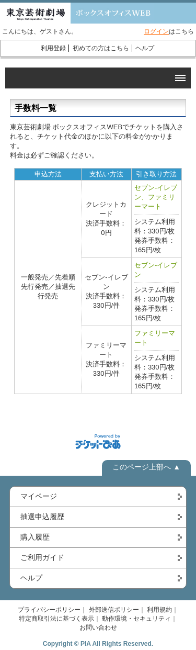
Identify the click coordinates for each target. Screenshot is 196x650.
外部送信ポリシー (114, 609)
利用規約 (159, 609)
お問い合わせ (98, 627)
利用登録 (53, 48)
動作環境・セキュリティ (136, 618)
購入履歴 (35, 537)
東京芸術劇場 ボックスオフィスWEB (77, 13)
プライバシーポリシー (49, 609)
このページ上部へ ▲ (146, 467)
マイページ (38, 496)
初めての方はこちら (101, 48)
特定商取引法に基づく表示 (56, 618)
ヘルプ (144, 48)
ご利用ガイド (42, 557)
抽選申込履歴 (42, 516)
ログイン (156, 31)
